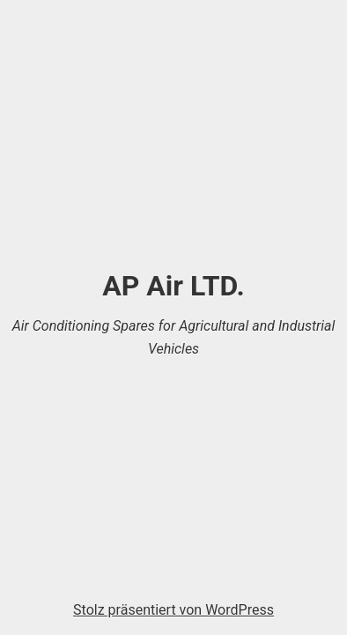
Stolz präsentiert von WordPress (173, 609)
